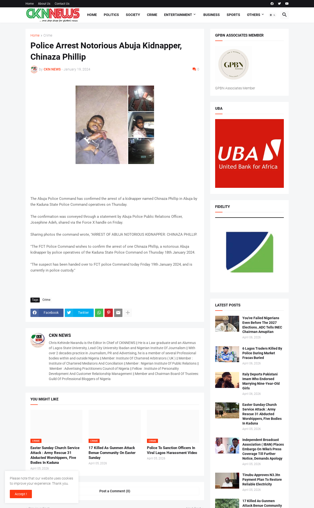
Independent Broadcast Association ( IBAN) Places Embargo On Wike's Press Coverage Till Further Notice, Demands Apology (263, 449)
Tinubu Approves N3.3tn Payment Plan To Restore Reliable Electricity (262, 479)
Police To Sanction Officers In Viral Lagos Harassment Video (172, 450)
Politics (111, 15)
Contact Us (62, 3)
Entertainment (178, 15)
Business (211, 15)
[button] (272, 15)
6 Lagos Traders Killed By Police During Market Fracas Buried (262, 353)
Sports (233, 15)
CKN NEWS (60, 335)
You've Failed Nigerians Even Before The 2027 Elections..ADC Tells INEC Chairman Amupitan (262, 325)
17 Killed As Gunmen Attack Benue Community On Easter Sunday (112, 453)
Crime (152, 15)
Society (133, 15)
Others (253, 15)
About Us (44, 3)
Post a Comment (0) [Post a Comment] (114, 491)
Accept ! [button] (21, 494)
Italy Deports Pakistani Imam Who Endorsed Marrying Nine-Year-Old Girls (261, 381)
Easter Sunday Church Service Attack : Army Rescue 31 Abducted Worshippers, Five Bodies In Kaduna (54, 455)
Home (30, 3)
